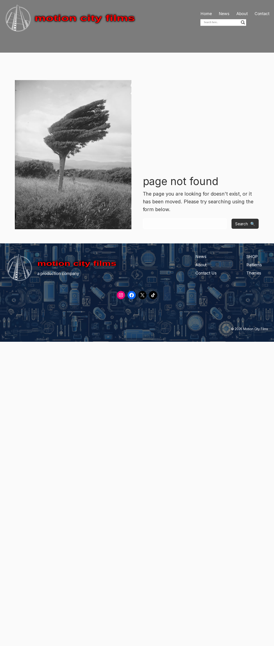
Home (206, 13)
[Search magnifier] (243, 22)
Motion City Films (85, 18)
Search (241, 223)
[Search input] (221, 22)
